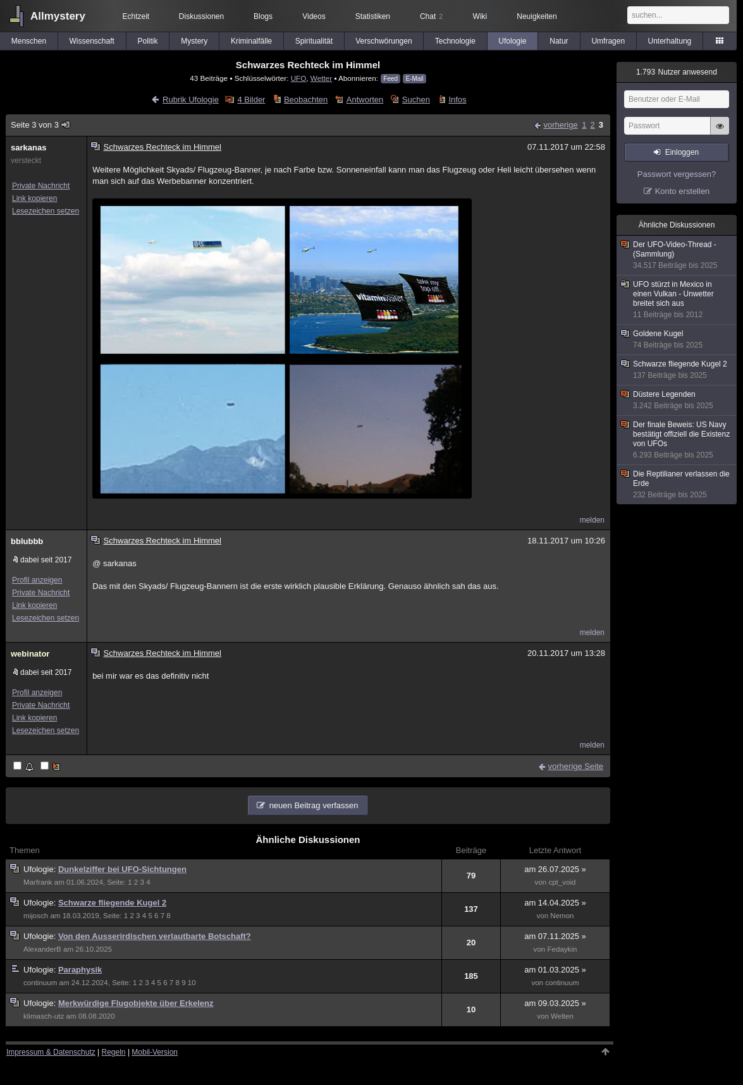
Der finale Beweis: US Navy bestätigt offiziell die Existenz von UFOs (677, 440)
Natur (559, 41)
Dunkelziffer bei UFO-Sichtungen (122, 869)
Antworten (365, 99)
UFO (299, 78)
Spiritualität (314, 41)
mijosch (35, 915)
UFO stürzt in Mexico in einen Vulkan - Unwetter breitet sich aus (677, 300)
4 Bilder (251, 99)
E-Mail (414, 78)
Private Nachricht (41, 185)
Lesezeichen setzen (45, 211)
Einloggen (682, 152)
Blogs (263, 16)
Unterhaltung (670, 41)
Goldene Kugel (677, 339)
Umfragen (608, 41)
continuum (40, 982)
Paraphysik (80, 969)
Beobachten (306, 99)
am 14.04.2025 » (555, 902)
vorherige (560, 125)
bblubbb (27, 541)
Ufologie (512, 41)
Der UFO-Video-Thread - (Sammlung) (677, 255)
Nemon (562, 915)
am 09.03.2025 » (555, 1003)
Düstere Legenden (677, 400)
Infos (457, 99)
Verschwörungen (383, 41)
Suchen (416, 99)
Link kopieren (34, 198)
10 (192, 982)
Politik (147, 41)
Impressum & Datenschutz (50, 1052)
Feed (390, 78)
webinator (30, 653)
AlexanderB (42, 949)
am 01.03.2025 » (555, 969)
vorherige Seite (575, 766)
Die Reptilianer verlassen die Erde (677, 485)
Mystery (194, 41)
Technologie (455, 41)
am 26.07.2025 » (555, 869)
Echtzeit (135, 16)
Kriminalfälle (251, 41)
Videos (313, 16)
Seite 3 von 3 (41, 125)
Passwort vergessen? (676, 174)
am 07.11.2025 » (555, 936)
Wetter (321, 78)
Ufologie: (40, 869)
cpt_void (561, 882)
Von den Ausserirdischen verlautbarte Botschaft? (154, 936)
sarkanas (28, 147)
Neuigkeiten (536, 16)
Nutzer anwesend (676, 72)
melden (592, 520)
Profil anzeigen (37, 580)
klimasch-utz (43, 1016)
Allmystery (57, 16)
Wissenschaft (92, 41)
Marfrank (37, 882)
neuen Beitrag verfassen (314, 805)
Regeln (114, 1052)
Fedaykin (562, 949)
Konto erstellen (682, 191)
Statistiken (372, 16)
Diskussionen (201, 16)
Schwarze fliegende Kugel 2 (112, 902)
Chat (431, 16)
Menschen (28, 41)
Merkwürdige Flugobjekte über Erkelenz (136, 1003)
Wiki (480, 16)
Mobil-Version (155, 1052)
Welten (562, 1016)
